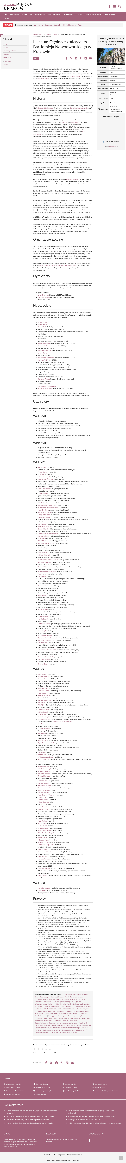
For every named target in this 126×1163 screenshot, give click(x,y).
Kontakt (49, 1142)
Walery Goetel (43, 712)
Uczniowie (8, 61)
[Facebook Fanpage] (109, 6)
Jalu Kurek (41, 752)
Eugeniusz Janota (44, 343)
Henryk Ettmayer (44, 515)
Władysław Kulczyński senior (48, 560)
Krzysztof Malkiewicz (45, 771)
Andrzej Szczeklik (44, 842)
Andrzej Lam (42, 755)
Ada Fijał (41, 705)
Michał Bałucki (43, 467)
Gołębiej (64, 122)
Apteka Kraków (70, 1084)
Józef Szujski (42, 631)
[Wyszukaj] (119, 6)
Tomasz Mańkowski (44, 776)
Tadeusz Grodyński (44, 717)
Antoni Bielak (42, 324)
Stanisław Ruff (43, 609)
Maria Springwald (44, 888)
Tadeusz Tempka (43, 849)
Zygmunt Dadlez (43, 493)
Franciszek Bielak (44, 679)
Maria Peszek (42, 807)
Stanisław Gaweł (43, 710)
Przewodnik (110, 14)
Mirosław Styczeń (44, 840)
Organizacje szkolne (9, 51)
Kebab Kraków (41, 1094)
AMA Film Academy (50, 1018)
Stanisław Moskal (44, 788)
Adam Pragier (42, 595)
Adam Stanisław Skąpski (46, 833)
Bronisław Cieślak (44, 695)
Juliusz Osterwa (43, 802)
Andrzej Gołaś (43, 714)
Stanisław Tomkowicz (45, 640)
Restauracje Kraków (13, 1094)
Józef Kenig (42, 538)
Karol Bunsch (42, 693)
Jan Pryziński (42, 360)
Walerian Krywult (44, 555)
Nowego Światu (43, 78)
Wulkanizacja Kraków (72, 1091)
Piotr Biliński (42, 327)
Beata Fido (41, 702)
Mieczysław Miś (43, 783)
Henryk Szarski (43, 616)
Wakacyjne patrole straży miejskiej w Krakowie (84, 1120)
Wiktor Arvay (42, 322)
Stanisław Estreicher (45, 512)
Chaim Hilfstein (43, 529)
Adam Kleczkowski (44, 350)
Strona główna (37, 34)
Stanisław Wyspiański (45, 657)
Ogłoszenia (40, 14)
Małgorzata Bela (43, 676)
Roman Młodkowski (44, 785)
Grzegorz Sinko (43, 828)
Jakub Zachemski (44, 297)
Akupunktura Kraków (13, 1084)
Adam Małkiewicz (44, 773)
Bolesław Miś (42, 781)
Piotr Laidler (42, 759)
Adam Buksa (42, 890)
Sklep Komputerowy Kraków (46, 1091)
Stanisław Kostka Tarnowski (47, 638)
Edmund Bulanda (44, 691)
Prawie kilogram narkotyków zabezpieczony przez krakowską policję (91, 1116)
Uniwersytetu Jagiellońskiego (62, 721)
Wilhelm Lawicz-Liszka (45, 757)
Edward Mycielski (44, 792)
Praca (49, 14)
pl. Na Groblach (75, 76)
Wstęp (5, 44)
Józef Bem (41, 474)
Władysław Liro (43, 766)
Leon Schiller (42, 826)
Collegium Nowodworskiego (79, 108)
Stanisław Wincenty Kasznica (48, 534)
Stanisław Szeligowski (45, 845)
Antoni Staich (42, 837)
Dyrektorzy (6, 54)
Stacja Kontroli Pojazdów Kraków (106, 1091)
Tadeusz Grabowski (44, 346)
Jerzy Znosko (42, 875)
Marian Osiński (43, 800)
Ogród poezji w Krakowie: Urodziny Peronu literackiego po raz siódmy (30, 1116)
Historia (5, 47)
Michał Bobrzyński (44, 477)
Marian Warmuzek (44, 859)
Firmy (31, 14)
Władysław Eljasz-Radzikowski (48, 507)
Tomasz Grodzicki (44, 719)
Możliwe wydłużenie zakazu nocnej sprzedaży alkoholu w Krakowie (29, 1123)
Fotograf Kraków (71, 1087)
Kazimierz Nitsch (43, 586)
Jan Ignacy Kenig (43, 536)
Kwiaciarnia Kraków (13, 1087)
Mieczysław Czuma (44, 700)
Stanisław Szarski (44, 624)
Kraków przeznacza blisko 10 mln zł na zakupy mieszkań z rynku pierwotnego (94, 1123)
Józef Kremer (42, 552)
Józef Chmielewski (44, 489)
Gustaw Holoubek (44, 728)
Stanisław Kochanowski (46, 543)
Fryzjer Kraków (100, 1087)
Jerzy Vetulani (42, 856)
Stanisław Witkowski (45, 388)
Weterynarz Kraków (43, 1087)
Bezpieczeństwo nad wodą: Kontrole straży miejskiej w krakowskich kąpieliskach (91, 1112)
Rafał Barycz (42, 674)
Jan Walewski (42, 642)
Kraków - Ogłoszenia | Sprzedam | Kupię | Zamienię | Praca (59, 25)
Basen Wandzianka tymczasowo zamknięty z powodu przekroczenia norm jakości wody (31, 1112)
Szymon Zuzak (43, 664)
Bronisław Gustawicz (45, 526)
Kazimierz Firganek (44, 517)
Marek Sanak (42, 823)
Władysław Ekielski (44, 503)
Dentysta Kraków (42, 1084)
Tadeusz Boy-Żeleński (45, 479)
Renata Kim (42, 733)
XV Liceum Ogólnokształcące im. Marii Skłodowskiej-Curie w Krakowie (59, 1030)
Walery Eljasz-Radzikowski (47, 505)
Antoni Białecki (43, 472)
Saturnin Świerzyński (45, 635)
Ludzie (6, 19)
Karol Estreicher (43, 510)
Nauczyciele (7, 58)
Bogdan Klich (42, 740)
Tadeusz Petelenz (44, 809)
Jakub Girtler (42, 524)
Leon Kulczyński (43, 295)
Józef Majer (42, 574)
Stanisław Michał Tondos (46, 852)
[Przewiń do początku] (121, 1158)
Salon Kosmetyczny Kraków (15, 1091)
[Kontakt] (114, 6)
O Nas (54, 1155)
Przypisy (5, 64)
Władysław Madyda (45, 769)
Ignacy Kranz (42, 353)
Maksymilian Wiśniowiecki (47, 386)
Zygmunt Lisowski (44, 567)
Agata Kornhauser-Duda (46, 743)
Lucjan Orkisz (42, 797)
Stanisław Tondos (44, 379)
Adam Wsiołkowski (44, 868)
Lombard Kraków (101, 1084)
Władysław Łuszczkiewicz (47, 571)
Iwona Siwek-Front (44, 830)
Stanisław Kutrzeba (44, 562)
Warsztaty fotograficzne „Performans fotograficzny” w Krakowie (28, 1120)
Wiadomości (14, 14)
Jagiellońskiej (75, 122)
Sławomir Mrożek (44, 790)
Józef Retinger (43, 821)
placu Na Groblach (72, 179)
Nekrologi (68, 14)
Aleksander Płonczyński (46, 358)
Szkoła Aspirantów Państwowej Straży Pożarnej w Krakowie (63, 1011)
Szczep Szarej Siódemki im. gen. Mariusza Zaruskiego (57, 265)
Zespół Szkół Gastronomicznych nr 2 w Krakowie (68, 1025)
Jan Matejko (42, 576)
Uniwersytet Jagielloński (44, 108)
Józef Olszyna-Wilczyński (46, 795)
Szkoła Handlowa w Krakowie (61, 1013)
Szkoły (55, 34)
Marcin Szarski (43, 619)
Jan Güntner (42, 724)
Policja (24, 14)
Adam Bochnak (43, 688)
